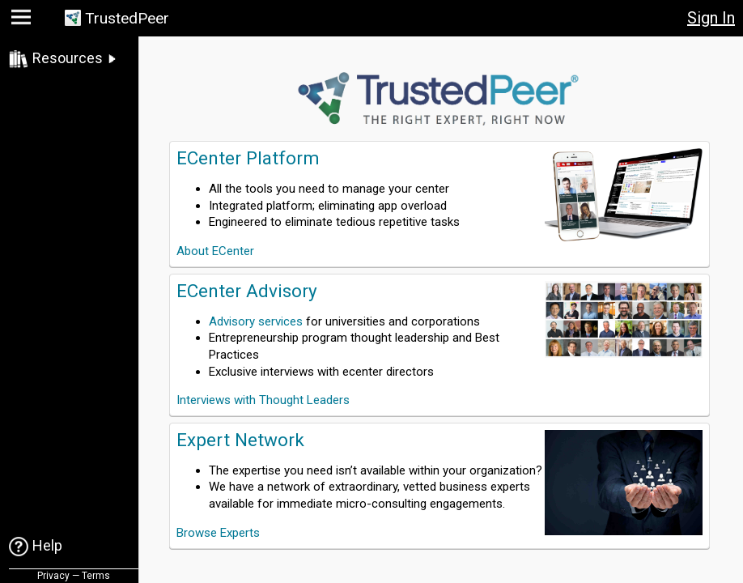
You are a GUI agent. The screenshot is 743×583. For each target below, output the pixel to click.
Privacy (53, 575)
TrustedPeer (127, 18)
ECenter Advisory (246, 290)
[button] (23, 20)
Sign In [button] (711, 18)
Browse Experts (218, 533)
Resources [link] (67, 57)
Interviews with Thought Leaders (263, 400)
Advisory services (256, 321)
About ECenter (215, 251)
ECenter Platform (248, 157)
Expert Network (240, 439)
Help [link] (47, 545)
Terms (96, 575)
